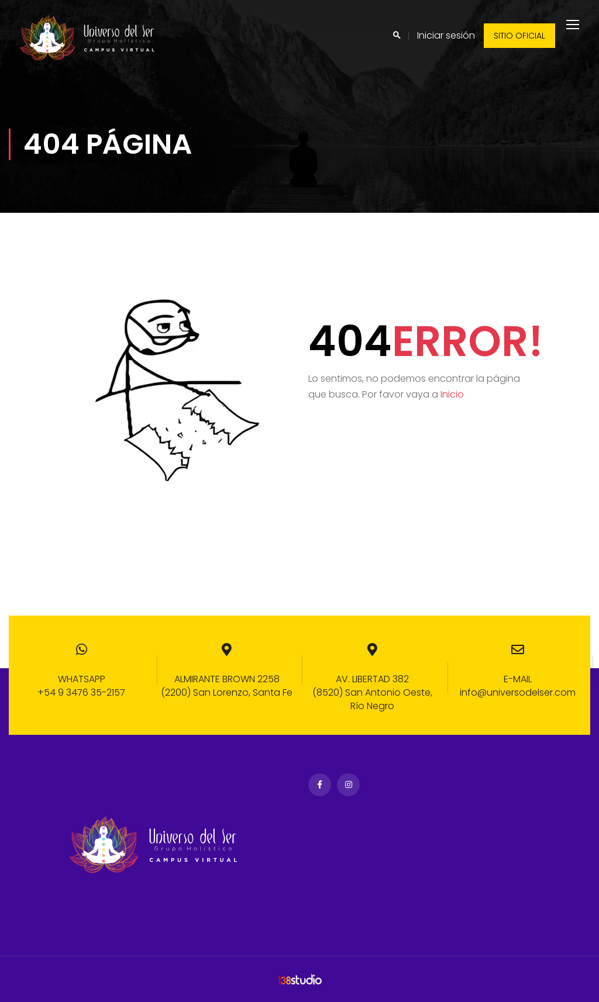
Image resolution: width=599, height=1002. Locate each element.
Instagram (348, 785)
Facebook (319, 785)
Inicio (452, 403)
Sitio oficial (519, 36)
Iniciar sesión (446, 35)
